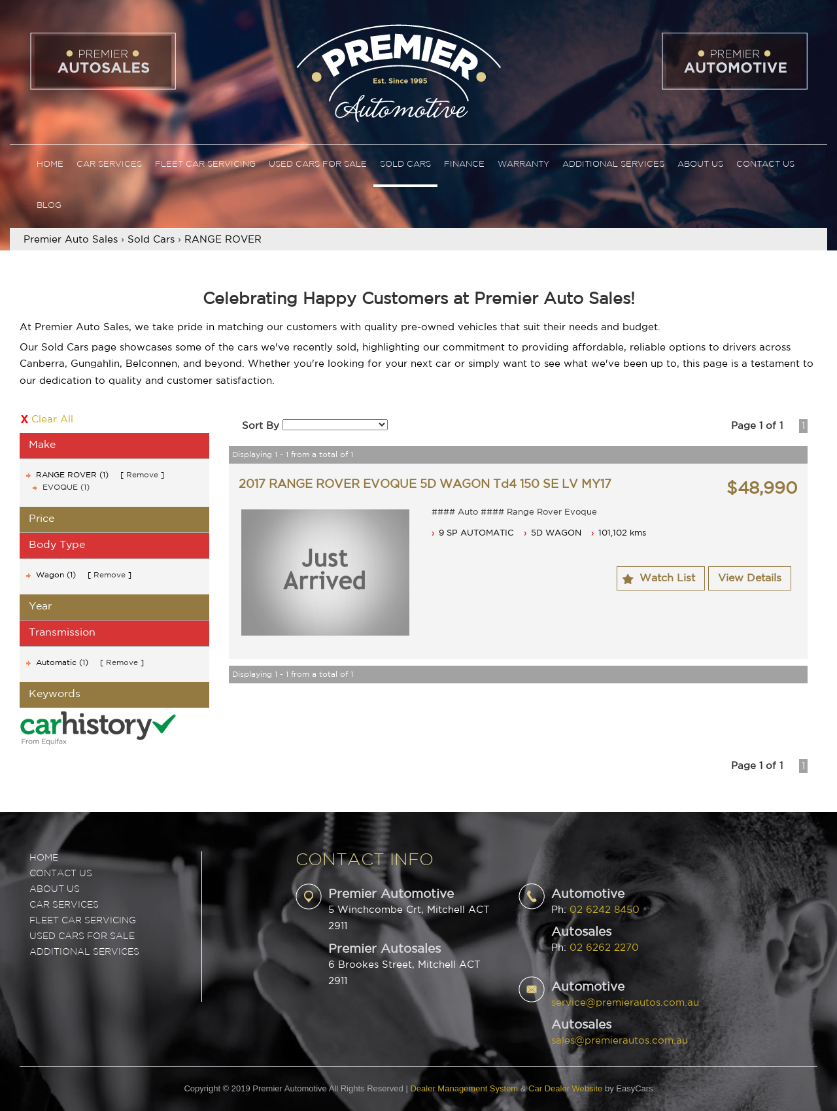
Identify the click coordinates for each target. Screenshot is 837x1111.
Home (50, 164)
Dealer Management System (464, 1088)
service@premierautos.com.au (625, 1003)
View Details (749, 578)
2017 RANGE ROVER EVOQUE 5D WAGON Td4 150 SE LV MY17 (425, 484)
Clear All (52, 419)
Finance (464, 164)
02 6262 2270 (604, 948)
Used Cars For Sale (318, 164)
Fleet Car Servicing (205, 164)
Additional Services (613, 164)
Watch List (667, 578)
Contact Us (765, 164)
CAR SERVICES (64, 905)
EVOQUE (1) (66, 487)
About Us (700, 164)
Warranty (523, 164)
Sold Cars (405, 164)
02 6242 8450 (605, 910)
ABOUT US (54, 889)
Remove (142, 475)
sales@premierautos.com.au (619, 1040)
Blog (49, 205)
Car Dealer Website (565, 1088)
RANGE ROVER (223, 239)
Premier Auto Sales (71, 239)
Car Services (109, 164)
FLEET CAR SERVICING (82, 921)
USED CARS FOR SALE (82, 936)
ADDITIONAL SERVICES (84, 952)
